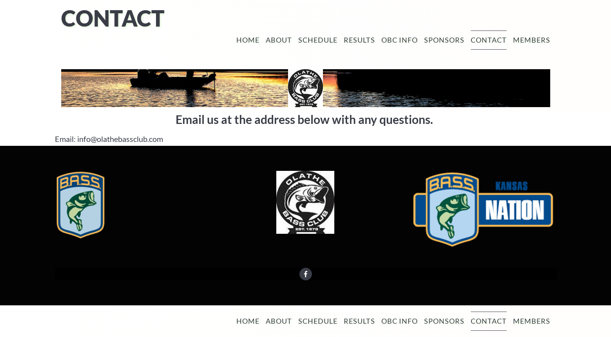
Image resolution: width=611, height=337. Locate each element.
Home (247, 40)
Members (531, 40)
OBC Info (399, 40)
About (279, 40)
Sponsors (444, 40)
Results (359, 40)
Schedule (317, 40)
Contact (489, 40)
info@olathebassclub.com (120, 138)
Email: (65, 139)
